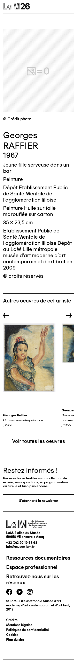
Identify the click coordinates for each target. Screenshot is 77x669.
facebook (9, 592)
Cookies (12, 635)
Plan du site (15, 640)
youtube (19, 592)
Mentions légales (19, 625)
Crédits (11, 620)
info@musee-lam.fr (20, 547)
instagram (30, 592)
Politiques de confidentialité (27, 630)
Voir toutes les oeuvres (38, 441)
